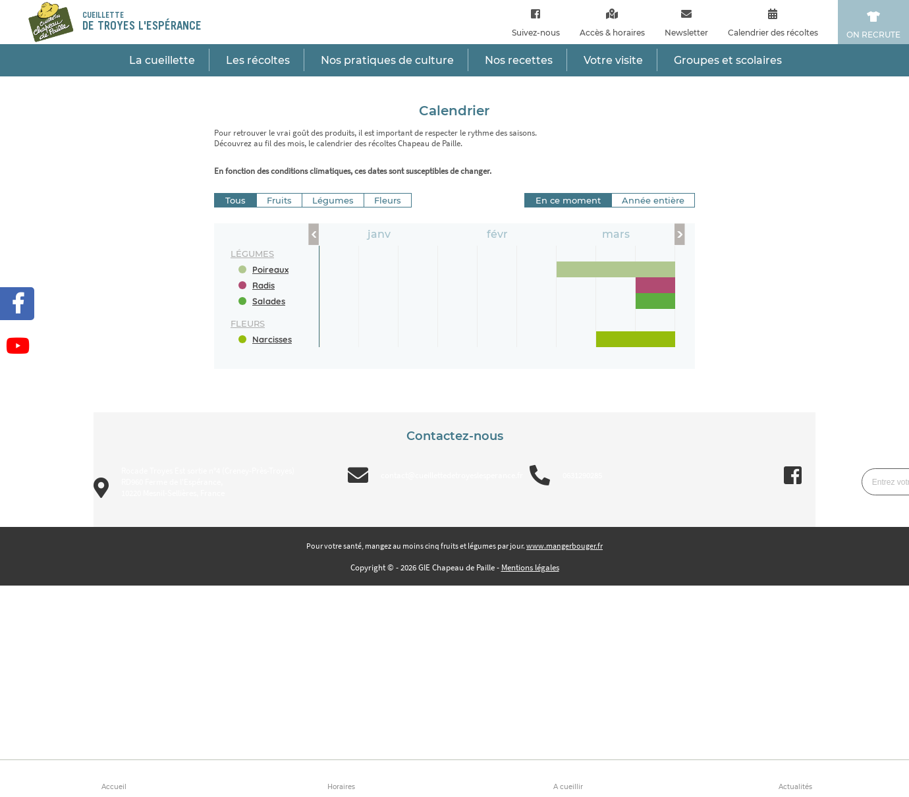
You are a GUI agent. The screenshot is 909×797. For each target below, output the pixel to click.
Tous (235, 200)
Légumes (333, 200)
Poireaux (270, 269)
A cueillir (568, 787)
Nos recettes (519, 60)
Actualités (795, 787)
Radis (263, 285)
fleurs (248, 323)
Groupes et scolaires (728, 60)
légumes (252, 253)
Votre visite (613, 60)
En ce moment (568, 200)
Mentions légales (530, 567)
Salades (268, 301)
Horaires (341, 787)
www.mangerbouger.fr (564, 546)
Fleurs (387, 200)
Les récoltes (258, 60)
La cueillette (162, 60)
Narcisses (272, 339)
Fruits (279, 200)
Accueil (113, 787)
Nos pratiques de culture (387, 60)
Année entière (653, 200)
